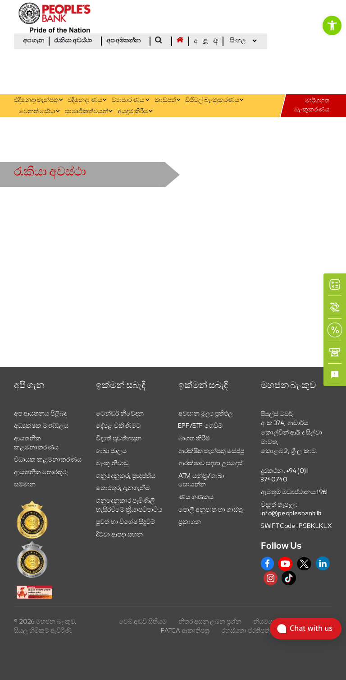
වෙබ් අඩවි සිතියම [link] (143, 621)
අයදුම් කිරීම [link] (135, 112)
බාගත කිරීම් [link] (194, 438)
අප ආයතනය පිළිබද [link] (40, 413)
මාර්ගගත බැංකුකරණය (311, 105)
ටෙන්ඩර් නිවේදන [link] (120, 413)
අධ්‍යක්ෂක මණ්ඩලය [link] (41, 425)
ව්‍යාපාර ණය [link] (130, 100)
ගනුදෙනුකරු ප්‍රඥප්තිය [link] (125, 475)
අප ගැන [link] (33, 41)
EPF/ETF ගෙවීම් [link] (200, 425)
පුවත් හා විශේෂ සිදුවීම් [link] (125, 521)
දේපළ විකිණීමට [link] (118, 425)
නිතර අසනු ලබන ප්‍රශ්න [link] (209, 621)
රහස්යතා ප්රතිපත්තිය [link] (250, 630)
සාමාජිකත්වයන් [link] (88, 112)
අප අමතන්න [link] (123, 41)
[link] (332, 25)
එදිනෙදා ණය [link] (87, 100)
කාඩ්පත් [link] (167, 100)
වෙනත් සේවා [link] (39, 112)
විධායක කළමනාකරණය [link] (48, 459)
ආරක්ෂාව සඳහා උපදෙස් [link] (210, 463)
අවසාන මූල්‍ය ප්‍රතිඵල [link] (205, 413)
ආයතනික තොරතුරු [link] (41, 472)
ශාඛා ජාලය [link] (111, 450)
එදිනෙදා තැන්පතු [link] (38, 100)
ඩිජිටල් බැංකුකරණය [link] (214, 100)
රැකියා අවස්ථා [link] (73, 41)
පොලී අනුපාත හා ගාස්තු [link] (210, 509)
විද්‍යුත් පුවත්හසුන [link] (118, 438)
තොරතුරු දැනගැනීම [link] (123, 487)
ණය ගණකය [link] (196, 496)
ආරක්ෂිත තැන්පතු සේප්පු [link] (211, 450)
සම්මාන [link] (25, 484)
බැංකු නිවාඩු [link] (112, 463)
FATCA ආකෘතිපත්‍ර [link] (185, 630)
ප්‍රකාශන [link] (189, 521)
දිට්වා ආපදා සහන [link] (119, 534)
